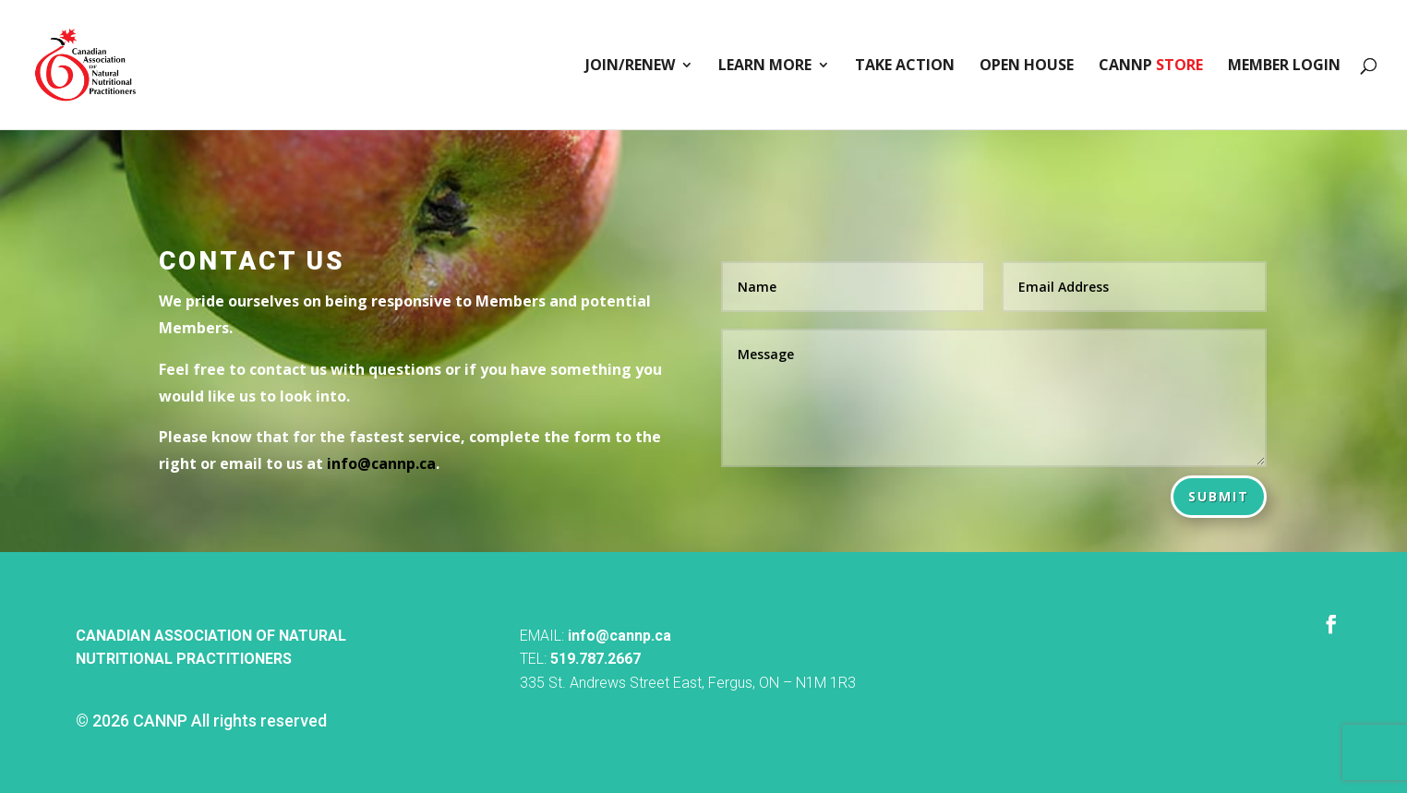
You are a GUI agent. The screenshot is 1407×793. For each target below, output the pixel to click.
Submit (1218, 496)
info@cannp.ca (619, 635)
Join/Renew (630, 66)
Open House (1027, 66)
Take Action (905, 66)
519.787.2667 (595, 658)
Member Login (1284, 66)
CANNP (1151, 66)
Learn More (765, 66)
